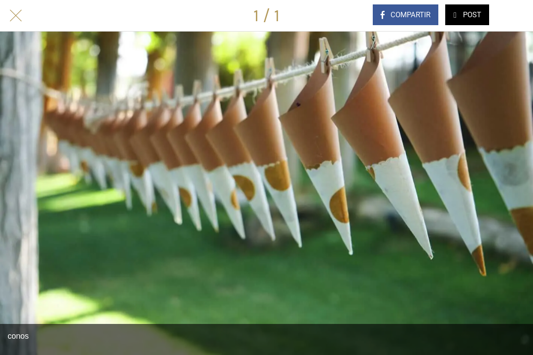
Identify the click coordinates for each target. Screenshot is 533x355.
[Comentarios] (517, 16)
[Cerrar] (16, 16)
